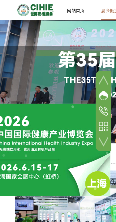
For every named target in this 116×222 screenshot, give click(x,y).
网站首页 (75, 10)
